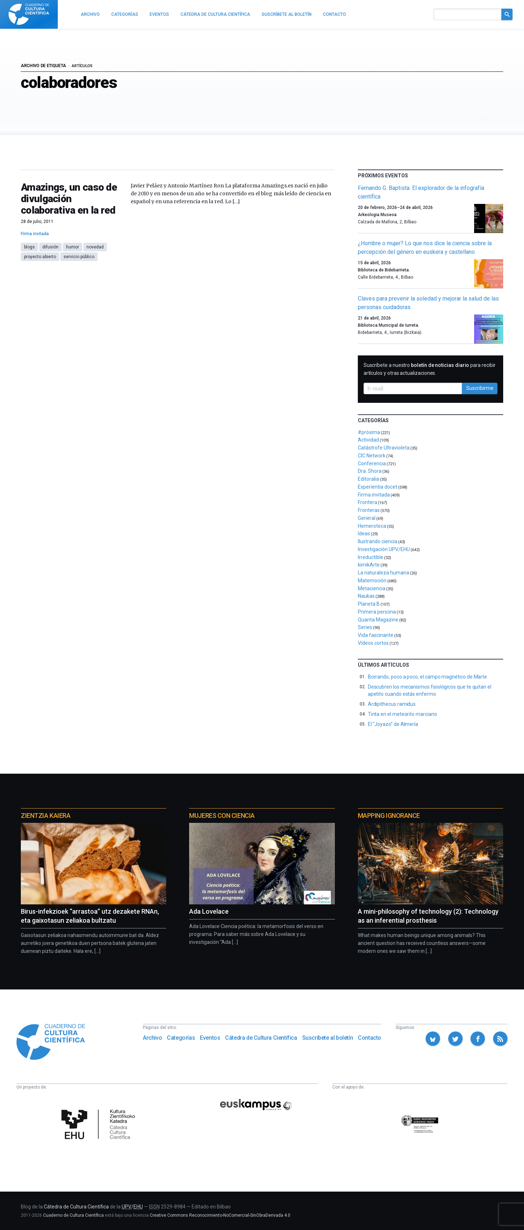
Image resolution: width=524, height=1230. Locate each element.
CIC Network (371, 455)
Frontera (367, 502)
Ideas (364, 533)
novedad (95, 247)
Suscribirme (479, 388)
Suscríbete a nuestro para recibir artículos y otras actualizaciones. (430, 369)
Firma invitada (35, 233)
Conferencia (372, 463)
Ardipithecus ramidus (392, 704)
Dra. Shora (370, 471)
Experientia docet (377, 487)
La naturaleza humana (383, 573)
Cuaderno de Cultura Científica (73, 1215)
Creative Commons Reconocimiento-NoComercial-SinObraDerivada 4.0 (220, 1215)
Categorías (181, 1037)
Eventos (210, 1037)
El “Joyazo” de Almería (393, 724)
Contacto (369, 1037)
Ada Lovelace (209, 911)
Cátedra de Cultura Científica (261, 1037)
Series (365, 627)
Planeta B (369, 604)
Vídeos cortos (373, 643)
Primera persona (377, 612)
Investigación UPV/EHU (384, 549)
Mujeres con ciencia (221, 815)
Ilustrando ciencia (377, 541)
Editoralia (368, 479)
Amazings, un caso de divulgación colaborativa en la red (69, 198)
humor (72, 247)
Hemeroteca (372, 526)
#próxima (369, 432)
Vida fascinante (375, 635)
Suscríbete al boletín (327, 1037)
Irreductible (370, 557)
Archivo (152, 1037)
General (366, 518)
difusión (50, 247)
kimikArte (369, 565)
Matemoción (372, 580)
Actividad (368, 440)
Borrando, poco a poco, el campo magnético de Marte (427, 677)
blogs (29, 247)
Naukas (366, 596)
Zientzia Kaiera (45, 815)
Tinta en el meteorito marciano (402, 714)
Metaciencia (371, 588)
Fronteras (369, 510)
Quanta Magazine (378, 620)
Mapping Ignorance (389, 815)
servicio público (79, 256)
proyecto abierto (40, 256)
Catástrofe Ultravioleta (384, 448)
